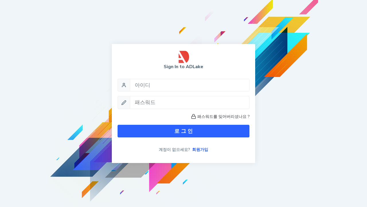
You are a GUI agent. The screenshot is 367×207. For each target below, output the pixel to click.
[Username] (189, 85)
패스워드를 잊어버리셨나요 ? (220, 116)
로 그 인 (183, 131)
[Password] (189, 102)
